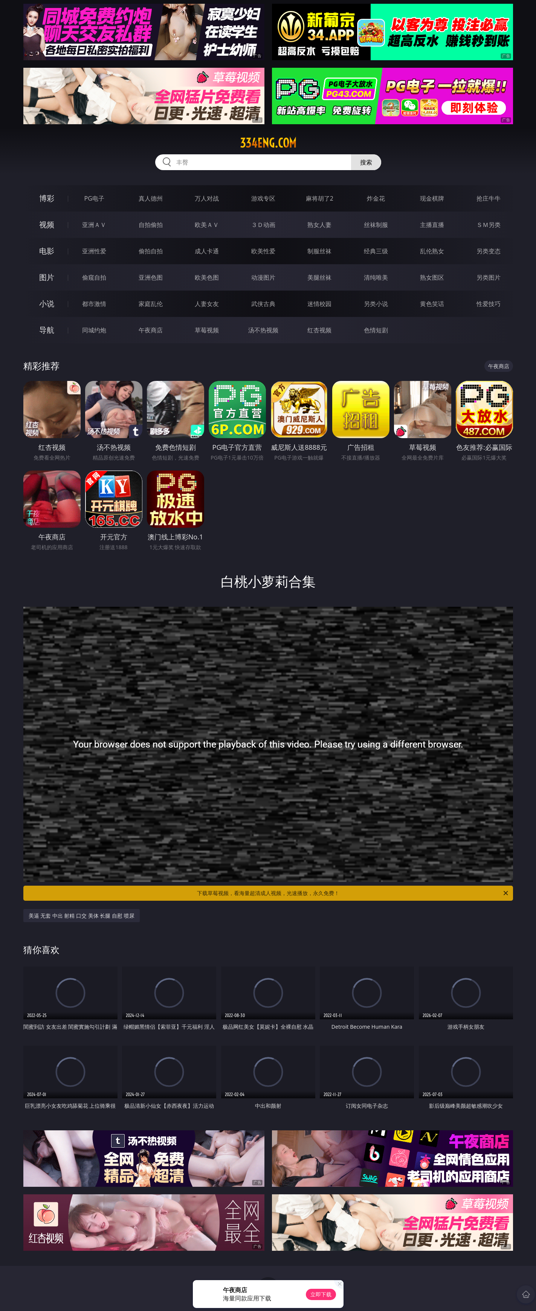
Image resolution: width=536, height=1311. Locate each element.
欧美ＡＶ (207, 225)
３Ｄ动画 (263, 225)
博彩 (46, 198)
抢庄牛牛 (488, 198)
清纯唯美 (376, 277)
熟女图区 (432, 277)
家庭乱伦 (151, 304)
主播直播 (432, 225)
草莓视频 (207, 330)
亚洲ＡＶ (94, 225)
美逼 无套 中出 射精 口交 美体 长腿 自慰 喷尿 (81, 915)
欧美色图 (207, 277)
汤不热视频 (263, 330)
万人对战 (207, 198)
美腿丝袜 (319, 277)
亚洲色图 (151, 277)
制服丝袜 (319, 251)
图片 (46, 277)
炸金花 (376, 198)
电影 (46, 251)
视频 (46, 224)
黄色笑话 (432, 304)
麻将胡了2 (319, 198)
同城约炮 (94, 330)
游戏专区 (263, 198)
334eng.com (268, 143)
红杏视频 (319, 330)
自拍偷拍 (151, 225)
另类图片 (488, 277)
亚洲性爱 (94, 251)
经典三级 (376, 251)
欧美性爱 (263, 251)
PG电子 (94, 198)
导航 (46, 330)
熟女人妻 (319, 225)
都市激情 (94, 304)
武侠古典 (263, 304)
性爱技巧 (488, 304)
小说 (46, 303)
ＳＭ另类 (488, 225)
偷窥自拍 (94, 277)
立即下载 (320, 1294)
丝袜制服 (376, 225)
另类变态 (488, 251)
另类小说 (376, 304)
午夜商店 (151, 330)
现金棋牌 (432, 198)
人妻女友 (207, 304)
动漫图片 (263, 277)
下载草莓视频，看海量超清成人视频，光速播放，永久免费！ (353, 893)
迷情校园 (319, 304)
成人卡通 (207, 251)
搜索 (366, 162)
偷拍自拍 (151, 251)
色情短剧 (376, 330)
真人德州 (151, 198)
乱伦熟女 (432, 251)
